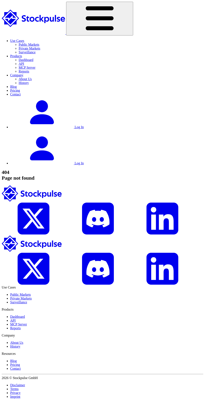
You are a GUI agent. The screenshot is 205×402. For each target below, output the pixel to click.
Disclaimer (17, 385)
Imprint (15, 396)
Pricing (15, 90)
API (21, 63)
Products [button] (16, 56)
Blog (13, 86)
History (24, 83)
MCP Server (27, 67)
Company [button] (16, 75)
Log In (47, 127)
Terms (14, 389)
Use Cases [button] (17, 41)
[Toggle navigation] (99, 19)
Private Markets (29, 48)
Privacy (15, 393)
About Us (25, 79)
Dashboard (26, 60)
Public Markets (29, 44)
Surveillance (27, 52)
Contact (15, 94)
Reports (24, 71)
